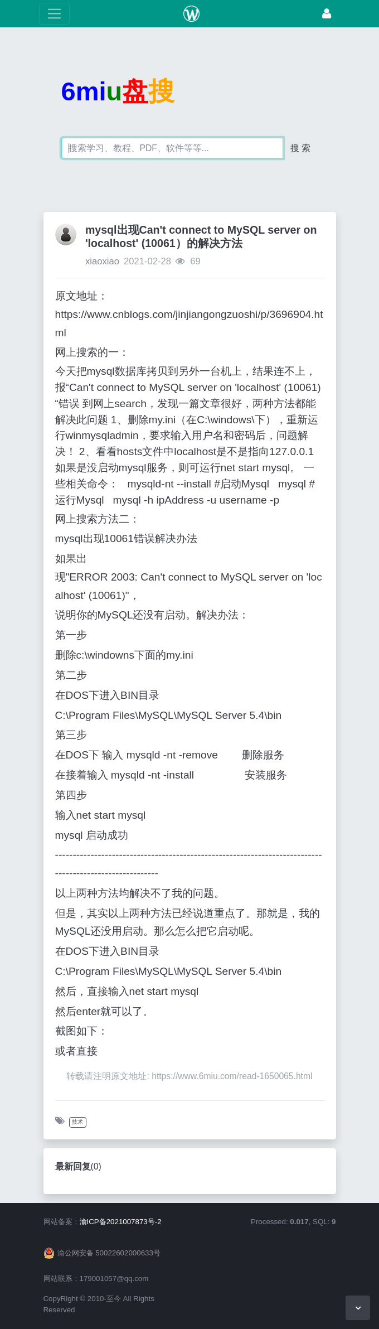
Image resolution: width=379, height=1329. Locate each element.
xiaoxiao (102, 261)
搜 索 (300, 148)
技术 (77, 1122)
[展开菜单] (54, 14)
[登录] (326, 13)
